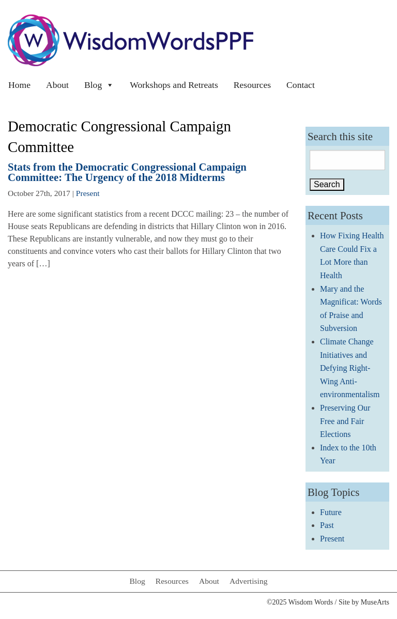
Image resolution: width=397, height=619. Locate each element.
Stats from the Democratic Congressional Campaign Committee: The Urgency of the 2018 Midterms (127, 172)
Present (88, 193)
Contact (300, 85)
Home (19, 85)
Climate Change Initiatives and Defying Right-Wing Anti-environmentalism (350, 368)
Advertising (249, 581)
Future (331, 512)
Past (327, 525)
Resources (252, 85)
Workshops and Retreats (174, 85)
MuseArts (375, 602)
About (57, 85)
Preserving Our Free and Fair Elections (345, 421)
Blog (99, 84)
